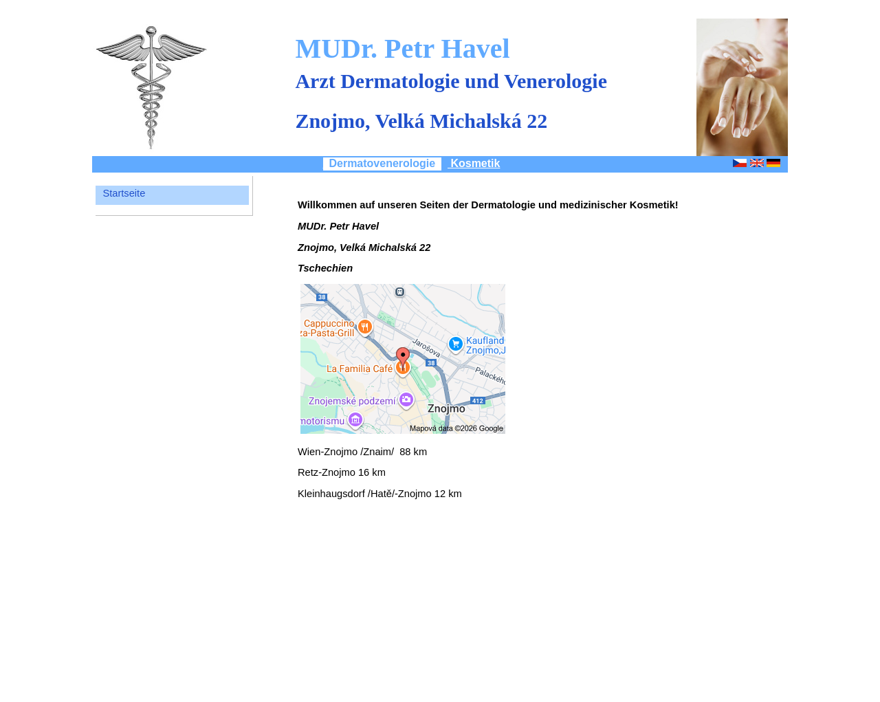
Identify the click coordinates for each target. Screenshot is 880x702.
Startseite (123, 193)
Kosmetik (474, 163)
